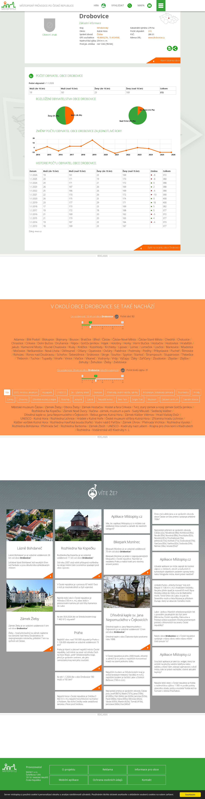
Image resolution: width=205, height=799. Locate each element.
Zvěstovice (120, 362)
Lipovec (123, 347)
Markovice (172, 347)
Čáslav (100, 34)
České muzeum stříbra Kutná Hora (128, 418)
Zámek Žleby (53, 407)
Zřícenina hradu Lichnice (167, 418)
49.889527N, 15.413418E (108, 37)
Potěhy (147, 351)
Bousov (74, 339)
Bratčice (86, 339)
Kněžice (82, 347)
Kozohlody (96, 347)
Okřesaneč (68, 351)
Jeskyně (78, 399)
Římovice (187, 351)
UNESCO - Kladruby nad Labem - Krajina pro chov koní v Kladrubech (150, 426)
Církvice (30, 343)
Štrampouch (154, 354)
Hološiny (116, 343)
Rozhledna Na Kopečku (46, 411)
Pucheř (175, 351)
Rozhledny (183, 392)
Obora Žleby (71, 407)
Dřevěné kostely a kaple (44, 399)
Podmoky (134, 351)
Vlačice (79, 358)
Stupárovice (171, 354)
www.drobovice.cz (156, 37)
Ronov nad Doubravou (40, 354)
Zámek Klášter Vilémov (139, 415)
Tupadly (47, 358)
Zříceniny (23, 399)
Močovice (19, 351)
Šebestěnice (76, 354)
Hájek (104, 343)
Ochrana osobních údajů (107, 779)
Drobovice (94, 16)
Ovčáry (108, 351)
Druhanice (61, 343)
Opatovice (95, 351)
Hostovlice (171, 343)
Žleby (107, 362)
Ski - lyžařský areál (80, 392)
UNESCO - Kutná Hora (34, 418)
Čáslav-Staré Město (150, 339)
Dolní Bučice (45, 343)
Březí (96, 339)
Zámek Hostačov (92, 407)
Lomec (134, 347)
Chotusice (183, 339)
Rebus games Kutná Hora (106, 415)
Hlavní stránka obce (170, 60)
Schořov (62, 354)
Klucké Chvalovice (55, 347)
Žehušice (96, 362)
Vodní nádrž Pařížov (107, 422)
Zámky (10, 399)
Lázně (90, 399)
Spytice (127, 354)
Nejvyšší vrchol (105, 399)
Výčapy (124, 358)
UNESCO (61, 392)
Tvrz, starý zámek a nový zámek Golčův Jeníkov (163, 407)
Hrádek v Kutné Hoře (90, 418)
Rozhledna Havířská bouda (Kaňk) (71, 422)
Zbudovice (159, 358)
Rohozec (18, 354)
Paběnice (120, 351)
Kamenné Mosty (31, 347)
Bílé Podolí (33, 339)
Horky (127, 343)
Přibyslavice (161, 351)
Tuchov (34, 358)
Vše (7, 392)
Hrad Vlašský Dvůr (167, 415)
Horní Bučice (141, 343)
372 (150, 31)
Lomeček (146, 347)
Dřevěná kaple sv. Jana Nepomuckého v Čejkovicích (56, 415)
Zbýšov (184, 358)
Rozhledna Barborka (73, 426)
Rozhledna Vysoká (178, 422)
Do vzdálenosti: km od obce (92, 316)
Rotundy (65, 399)
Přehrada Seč (49, 426)
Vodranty (103, 358)
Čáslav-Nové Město (124, 339)
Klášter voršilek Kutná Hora (31, 422)
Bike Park (122, 399)
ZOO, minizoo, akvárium (25, 392)
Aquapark (47, 392)
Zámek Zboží (97, 426)
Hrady (197, 392)
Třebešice (187, 354)
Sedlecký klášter (161, 411)
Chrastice (17, 343)
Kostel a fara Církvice (118, 407)
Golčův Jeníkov (90, 343)
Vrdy (115, 358)
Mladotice (187, 347)
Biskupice (48, 339)
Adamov (19, 339)
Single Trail (137, 399)
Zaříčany (144, 358)
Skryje (105, 354)
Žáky (134, 358)
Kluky (72, 347)
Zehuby (83, 362)
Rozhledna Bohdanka (25, 426)
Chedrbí (170, 339)
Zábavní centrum (170, 399)
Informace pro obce (147, 769)
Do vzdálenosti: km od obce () (88, 370)
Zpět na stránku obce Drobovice (163, 247)
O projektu (68, 769)
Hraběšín (186, 343)
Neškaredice (35, 351)
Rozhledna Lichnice (63, 418)
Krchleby (110, 347)
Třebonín (22, 358)
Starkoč (139, 354)
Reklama (108, 769)
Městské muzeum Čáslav (27, 407)
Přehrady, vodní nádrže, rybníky (122, 392)
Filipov (74, 343)
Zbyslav (172, 358)
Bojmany (61, 339)
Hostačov (157, 343)
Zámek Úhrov (131, 422)
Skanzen (98, 392)
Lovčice (159, 347)
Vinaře (58, 358)
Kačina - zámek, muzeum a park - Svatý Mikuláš (119, 411)
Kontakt (147, 779)
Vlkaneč (91, 358)
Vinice (68, 358)
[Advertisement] (102, 278)
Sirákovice (93, 354)
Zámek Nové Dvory (75, 411)
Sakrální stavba (190, 399)
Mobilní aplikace (69, 779)
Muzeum (152, 399)
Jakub (15, 347)
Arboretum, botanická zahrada (158, 392)
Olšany (82, 351)
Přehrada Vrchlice (153, 422)
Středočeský (102, 27)
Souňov (116, 354)
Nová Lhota (52, 351)
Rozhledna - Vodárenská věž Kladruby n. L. (103, 430)
